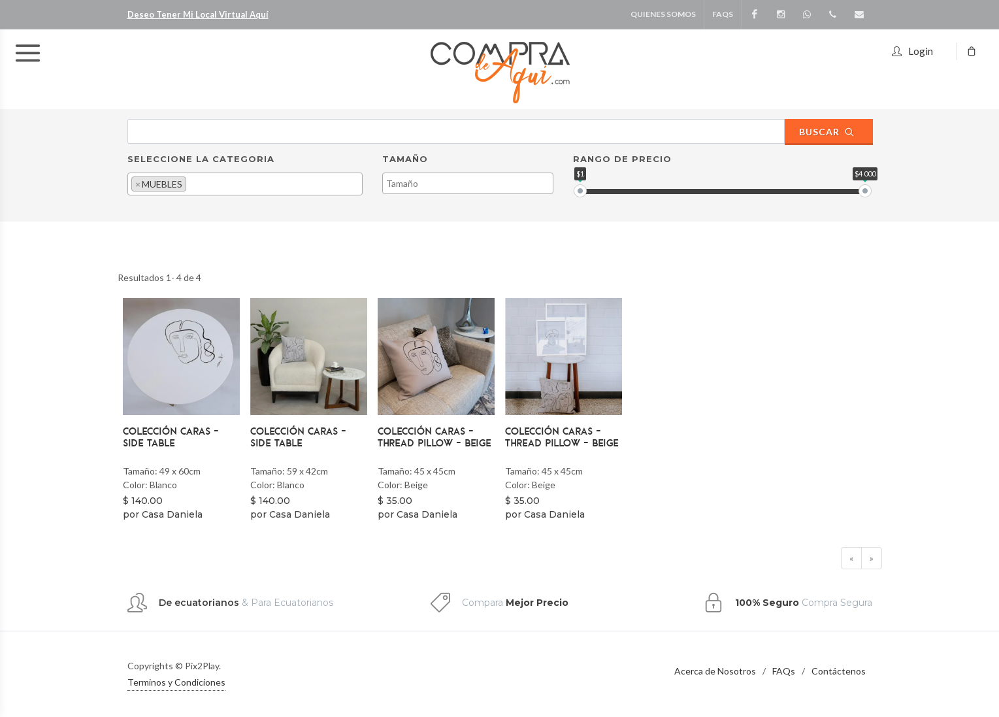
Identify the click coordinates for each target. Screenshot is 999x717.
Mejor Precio (537, 603)
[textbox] (193, 183)
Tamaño (405, 159)
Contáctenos (838, 670)
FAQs (783, 670)
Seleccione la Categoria (200, 159)
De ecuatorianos (199, 603)
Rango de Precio (622, 159)
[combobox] (245, 184)
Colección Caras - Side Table (171, 436)
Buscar (827, 131)
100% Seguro (767, 603)
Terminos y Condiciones (176, 682)
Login (912, 49)
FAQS (722, 14)
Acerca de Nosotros (715, 670)
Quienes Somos (663, 14)
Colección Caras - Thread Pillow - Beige (434, 436)
